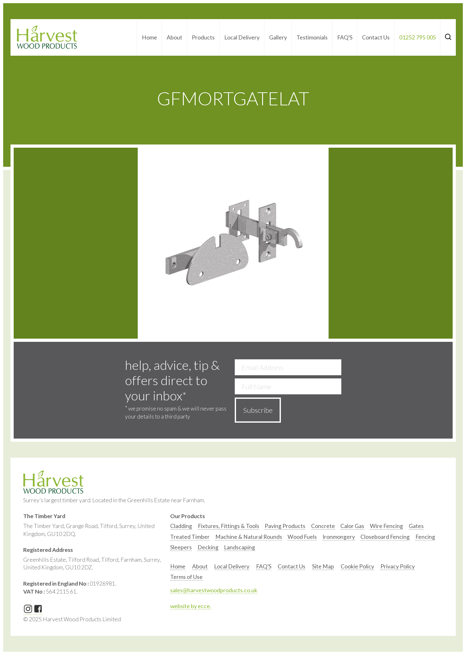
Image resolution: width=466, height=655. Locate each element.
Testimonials (312, 37)
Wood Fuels (302, 536)
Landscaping (239, 547)
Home (149, 37)
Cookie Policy (357, 566)
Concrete (323, 526)
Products (203, 37)
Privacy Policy (397, 566)
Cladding (181, 526)
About (174, 37)
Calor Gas (352, 526)
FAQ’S (344, 37)
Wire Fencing (386, 526)
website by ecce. (190, 606)
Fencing (425, 536)
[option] (181, 527)
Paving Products (285, 526)
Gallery (278, 37)
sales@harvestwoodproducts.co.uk (213, 590)
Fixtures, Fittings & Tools (228, 526)
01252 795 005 (417, 37)
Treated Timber (190, 536)
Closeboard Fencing (385, 536)
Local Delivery (242, 37)
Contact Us (376, 37)
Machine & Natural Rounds (248, 536)
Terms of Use (186, 577)
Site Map (323, 566)
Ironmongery (339, 536)
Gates (416, 526)
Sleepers (181, 547)
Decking (208, 547)
